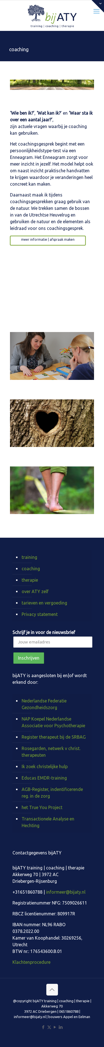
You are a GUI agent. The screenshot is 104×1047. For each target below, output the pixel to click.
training (29, 557)
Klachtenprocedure (31, 962)
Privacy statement (40, 614)
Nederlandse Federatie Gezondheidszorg (44, 704)
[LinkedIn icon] (61, 1027)
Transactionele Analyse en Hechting (48, 822)
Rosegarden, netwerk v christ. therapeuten (51, 752)
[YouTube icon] (55, 1027)
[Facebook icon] (43, 1027)
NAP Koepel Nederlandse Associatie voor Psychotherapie (53, 722)
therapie (30, 580)
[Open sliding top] (98, 6)
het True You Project (42, 807)
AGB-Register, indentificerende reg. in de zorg (52, 792)
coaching (31, 568)
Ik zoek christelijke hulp (45, 766)
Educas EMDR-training (44, 777)
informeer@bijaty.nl (65, 891)
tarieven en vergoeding (44, 602)
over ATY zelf (35, 591)
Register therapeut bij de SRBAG (54, 736)
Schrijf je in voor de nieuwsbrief (43, 632)
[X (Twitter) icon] (49, 1027)
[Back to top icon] (52, 990)
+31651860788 (27, 891)
